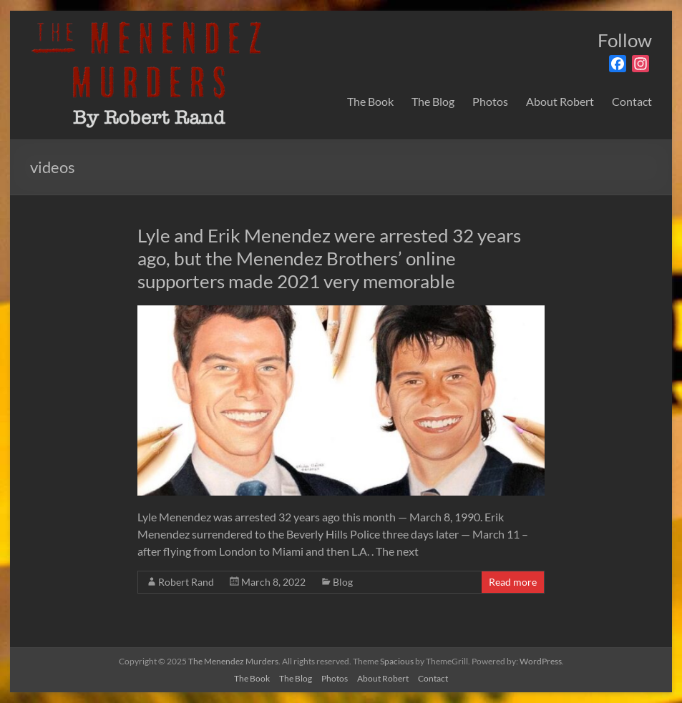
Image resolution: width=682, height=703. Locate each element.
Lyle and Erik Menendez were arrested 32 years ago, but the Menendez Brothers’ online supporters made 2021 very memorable (329, 258)
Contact (632, 101)
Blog (343, 582)
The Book (370, 101)
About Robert (560, 101)
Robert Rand (186, 582)
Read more (513, 582)
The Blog (432, 101)
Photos (490, 101)
